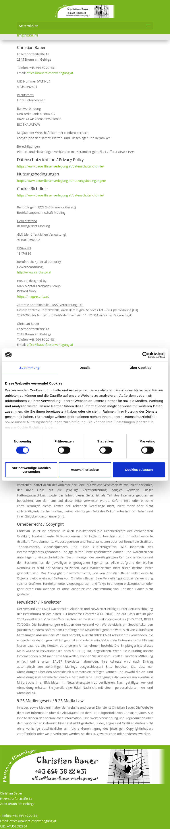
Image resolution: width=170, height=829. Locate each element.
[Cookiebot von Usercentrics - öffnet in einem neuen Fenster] (145, 355)
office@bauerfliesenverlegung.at (50, 73)
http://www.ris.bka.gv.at (34, 272)
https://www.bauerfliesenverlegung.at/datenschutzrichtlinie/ (60, 166)
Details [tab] (85, 367)
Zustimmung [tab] (29, 367)
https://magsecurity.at (33, 296)
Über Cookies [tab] (140, 367)
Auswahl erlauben (85, 470)
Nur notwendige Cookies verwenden (31, 469)
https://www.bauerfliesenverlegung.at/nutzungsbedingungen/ (61, 181)
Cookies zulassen (139, 470)
